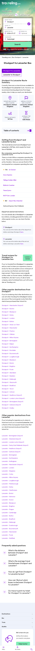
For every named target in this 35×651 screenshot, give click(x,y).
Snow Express (7, 175)
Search (18, 44)
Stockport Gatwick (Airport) (11, 405)
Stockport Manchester (9, 328)
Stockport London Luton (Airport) (13, 398)
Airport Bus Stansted (15, 201)
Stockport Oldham (8, 334)
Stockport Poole (7, 369)
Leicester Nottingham (9, 461)
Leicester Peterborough (10, 484)
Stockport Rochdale (9, 350)
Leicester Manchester (9, 532)
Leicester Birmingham (9, 455)
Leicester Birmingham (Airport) (12, 436)
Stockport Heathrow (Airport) (12, 395)
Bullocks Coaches (8, 185)
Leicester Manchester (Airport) (12, 464)
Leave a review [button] (27, 258)
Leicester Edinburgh (8, 522)
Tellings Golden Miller (10, 180)
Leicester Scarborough (10, 525)
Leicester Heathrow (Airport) (11, 448)
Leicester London (8, 468)
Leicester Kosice (7, 500)
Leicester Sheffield (8, 538)
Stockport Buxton (8, 309)
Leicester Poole (7, 535)
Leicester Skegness (8, 471)
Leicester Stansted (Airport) (11, 439)
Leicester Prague (8, 509)
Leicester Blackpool (9, 503)
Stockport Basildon (8, 376)
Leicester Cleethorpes (9, 490)
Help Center (23, 644)
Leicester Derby (7, 487)
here (21, 232)
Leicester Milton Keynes (10, 477)
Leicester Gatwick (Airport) (11, 452)
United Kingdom (12, 105)
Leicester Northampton (10, 458)
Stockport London (8, 318)
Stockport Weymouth (9, 382)
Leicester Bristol (7, 493)
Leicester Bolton (7, 516)
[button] (17, 21)
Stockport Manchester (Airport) (12, 305)
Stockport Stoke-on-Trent (11, 325)
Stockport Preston (8, 331)
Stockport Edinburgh (9, 379)
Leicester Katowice (8, 496)
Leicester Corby (7, 474)
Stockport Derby (8, 315)
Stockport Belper (8, 344)
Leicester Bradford (8, 519)
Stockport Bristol (8, 363)
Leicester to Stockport (11, 75)
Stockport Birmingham (9, 341)
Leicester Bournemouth (10, 529)
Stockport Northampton (10, 347)
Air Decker (12, 170)
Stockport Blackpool (9, 312)
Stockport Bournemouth (10, 353)
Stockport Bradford (8, 385)
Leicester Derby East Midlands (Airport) (15, 445)
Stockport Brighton (8, 366)
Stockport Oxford (8, 392)
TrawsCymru (7, 190)
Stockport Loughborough (10, 357)
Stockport (7, 105)
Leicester (23, 105)
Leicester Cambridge (9, 512)
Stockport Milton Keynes (10, 337)
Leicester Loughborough (10, 480)
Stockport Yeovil (7, 389)
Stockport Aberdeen (9, 373)
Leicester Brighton (8, 506)
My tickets (17, 648)
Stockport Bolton (8, 321)
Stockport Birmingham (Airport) (12, 401)
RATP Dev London (9, 196)
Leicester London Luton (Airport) (13, 442)
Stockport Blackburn (9, 360)
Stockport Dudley (8, 408)
